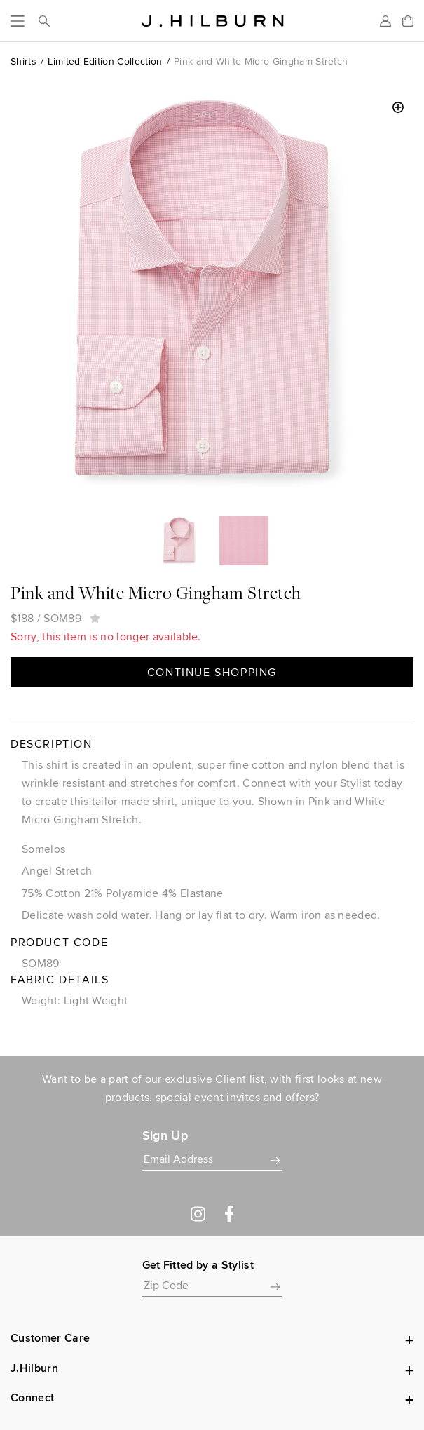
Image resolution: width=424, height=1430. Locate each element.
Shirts (23, 61)
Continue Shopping (212, 672)
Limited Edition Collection (105, 61)
